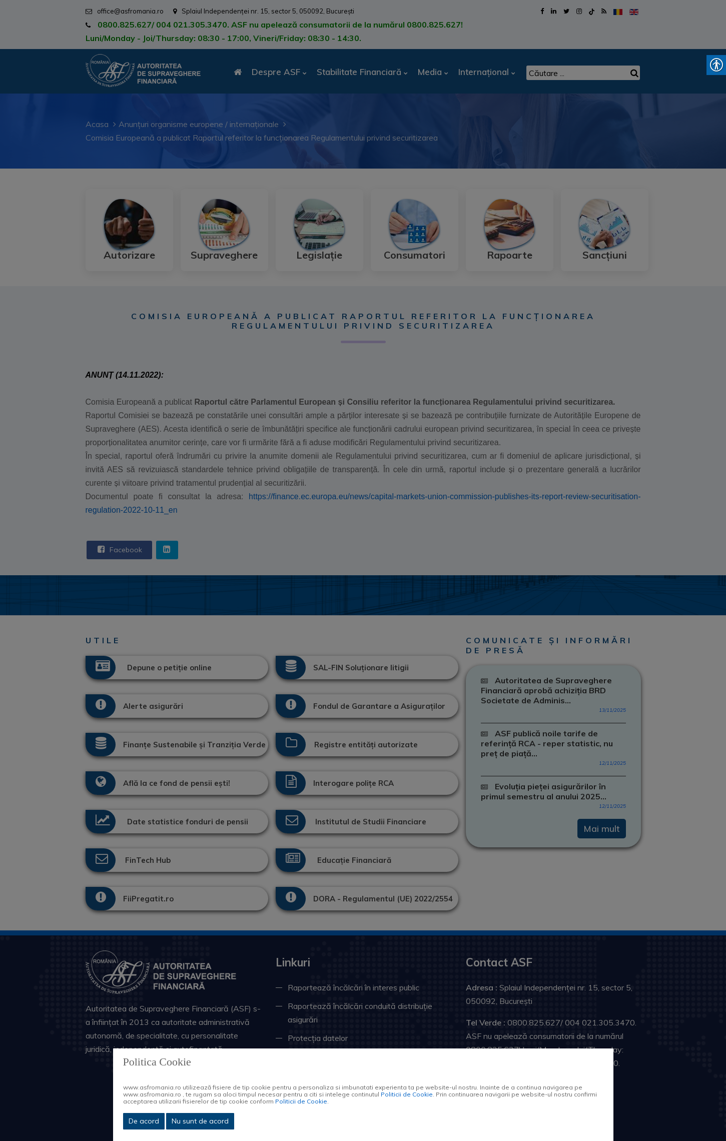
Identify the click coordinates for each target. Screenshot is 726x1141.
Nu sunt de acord (200, 1120)
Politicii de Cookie (407, 1094)
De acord (144, 1120)
